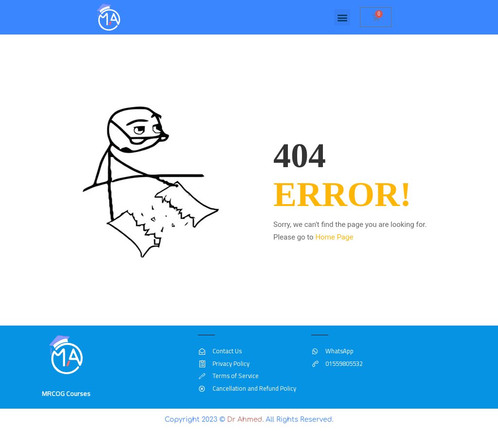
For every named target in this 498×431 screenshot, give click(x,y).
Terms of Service (228, 375)
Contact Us (219, 351)
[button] (342, 17)
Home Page (334, 237)
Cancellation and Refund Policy (247, 388)
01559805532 (337, 363)
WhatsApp (332, 351)
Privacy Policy (223, 363)
